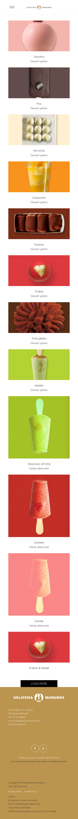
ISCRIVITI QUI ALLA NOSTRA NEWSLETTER (39, 757)
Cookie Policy (30, 791)
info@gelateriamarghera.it (27, 720)
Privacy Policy (15, 791)
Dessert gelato (39, 61)
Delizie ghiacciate (39, 468)
